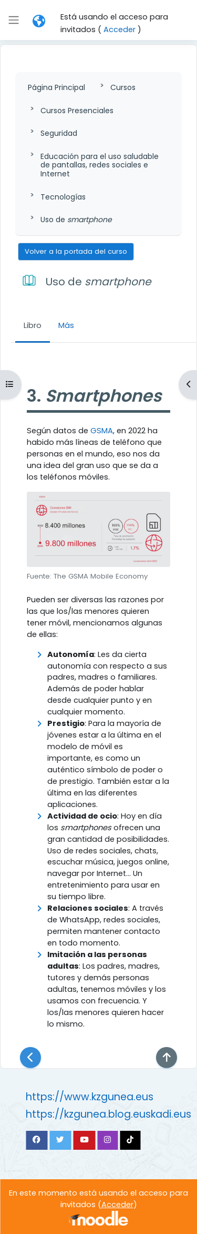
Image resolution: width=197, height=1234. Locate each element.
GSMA (101, 430)
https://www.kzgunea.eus (89, 1097)
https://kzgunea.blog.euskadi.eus (108, 1114)
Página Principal (56, 87)
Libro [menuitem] (33, 325)
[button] (38, 21)
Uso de (76, 219)
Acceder (119, 29)
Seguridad (58, 133)
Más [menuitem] (66, 325)
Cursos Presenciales (76, 110)
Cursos (123, 87)
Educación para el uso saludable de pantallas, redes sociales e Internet (99, 165)
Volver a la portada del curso (76, 251)
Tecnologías (63, 197)
